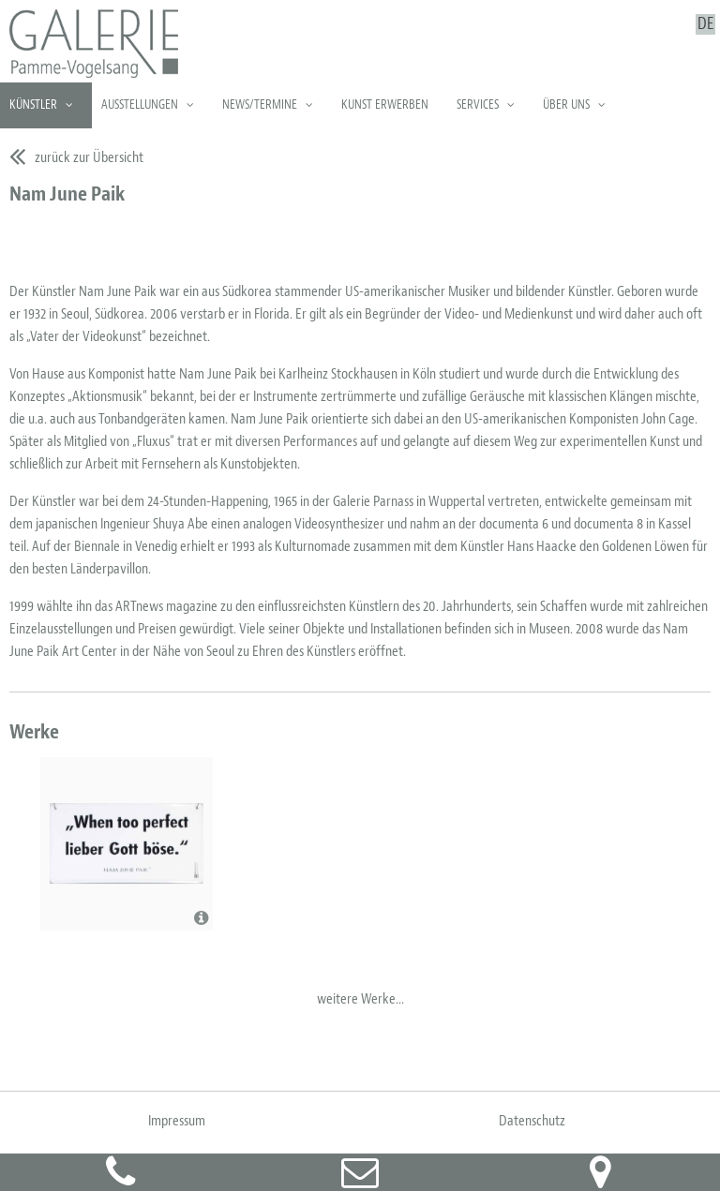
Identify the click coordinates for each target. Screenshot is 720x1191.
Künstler (33, 104)
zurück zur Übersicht (89, 157)
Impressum (176, 1120)
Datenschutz (532, 1120)
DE (705, 24)
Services (478, 104)
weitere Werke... (360, 999)
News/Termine (259, 104)
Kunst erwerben (384, 104)
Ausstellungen (139, 104)
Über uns (566, 104)
